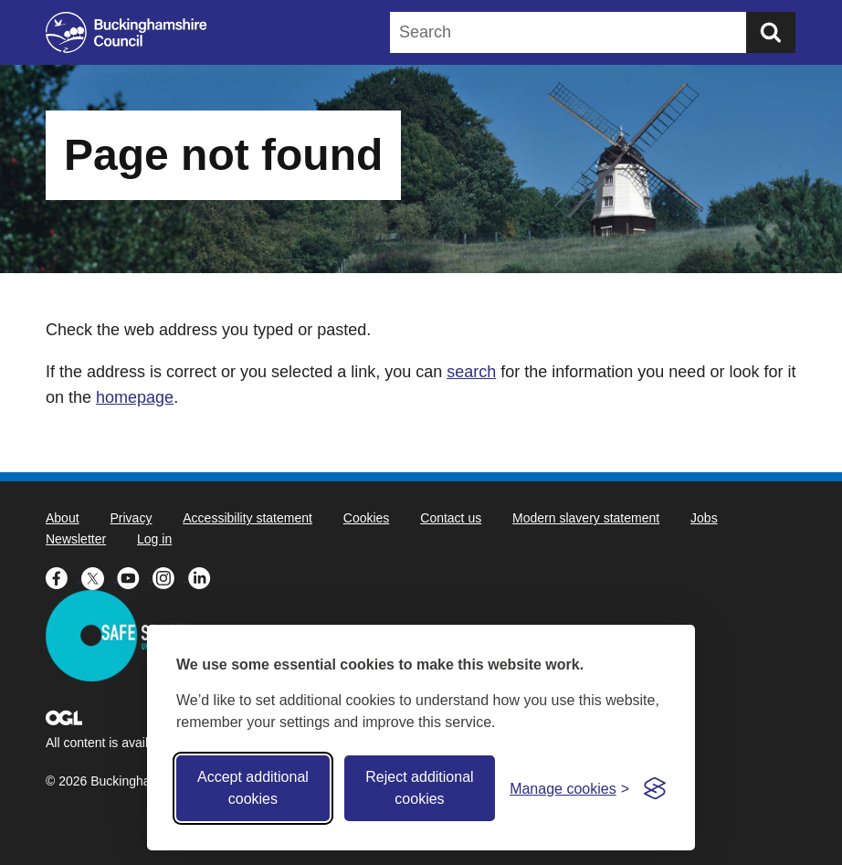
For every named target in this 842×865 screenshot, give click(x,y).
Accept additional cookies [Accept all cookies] (253, 788)
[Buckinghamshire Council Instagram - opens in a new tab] (170, 576)
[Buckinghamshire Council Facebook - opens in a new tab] (63, 576)
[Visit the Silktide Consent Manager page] (655, 788)
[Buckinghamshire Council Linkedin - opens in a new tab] (204, 576)
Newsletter (76, 539)
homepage (135, 397)
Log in (154, 539)
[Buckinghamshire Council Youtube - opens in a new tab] (135, 576)
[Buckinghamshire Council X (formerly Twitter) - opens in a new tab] (99, 576)
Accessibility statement (247, 518)
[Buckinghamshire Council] (126, 32)
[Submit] (770, 32)
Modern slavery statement (585, 518)
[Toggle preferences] (569, 788)
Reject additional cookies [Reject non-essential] (419, 788)
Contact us (450, 518)
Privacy (131, 518)
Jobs (704, 518)
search (471, 372)
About (62, 518)
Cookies (366, 518)
